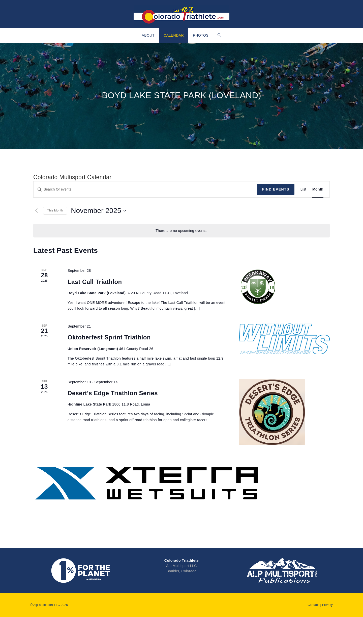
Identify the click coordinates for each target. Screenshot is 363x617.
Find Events (275, 189)
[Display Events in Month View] (317, 189)
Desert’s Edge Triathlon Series (113, 393)
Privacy (327, 605)
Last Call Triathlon (95, 281)
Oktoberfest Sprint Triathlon (109, 337)
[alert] (181, 231)
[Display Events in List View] (303, 189)
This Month (55, 210)
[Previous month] (36, 211)
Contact (313, 605)
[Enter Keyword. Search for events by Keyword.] (145, 189)
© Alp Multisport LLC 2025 (49, 605)
